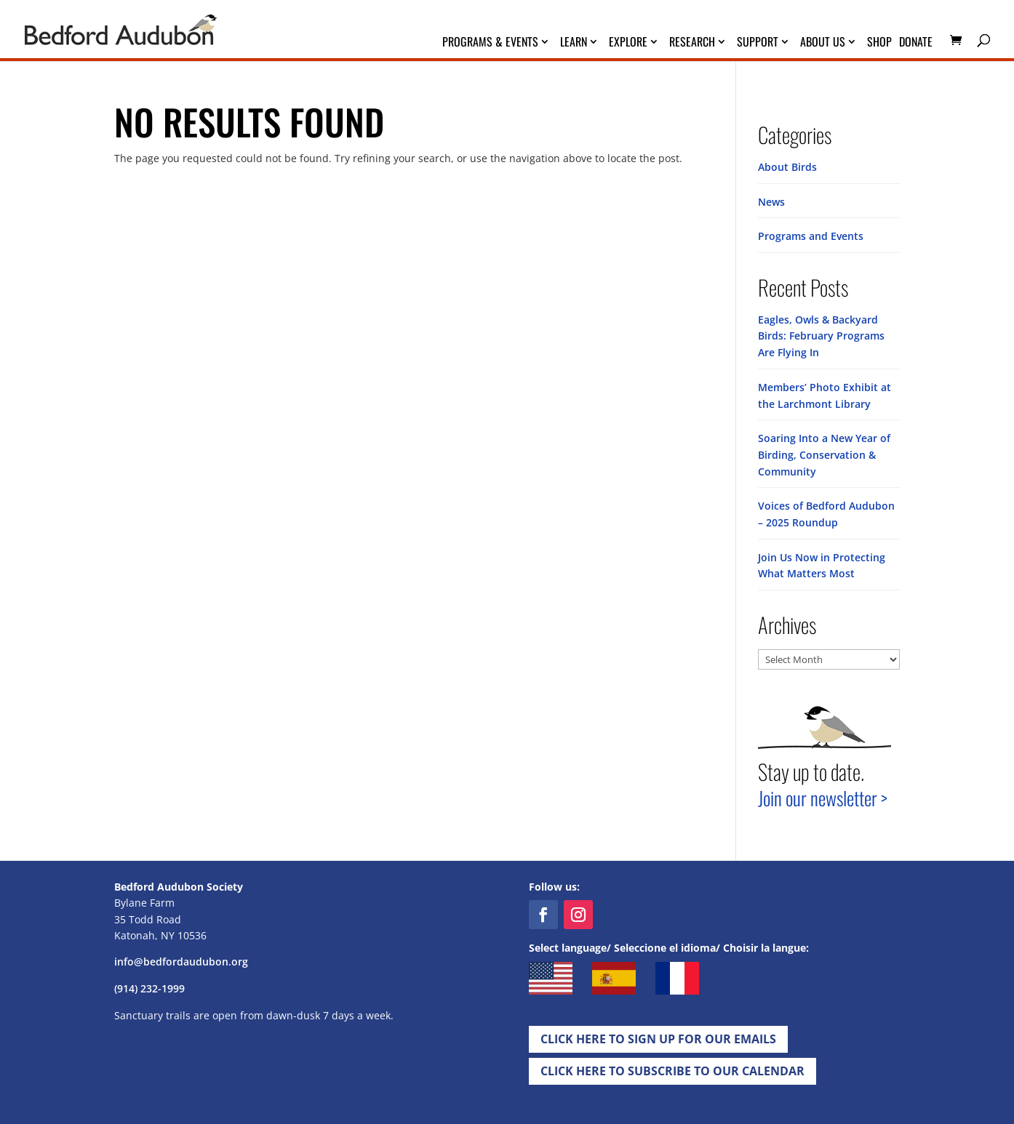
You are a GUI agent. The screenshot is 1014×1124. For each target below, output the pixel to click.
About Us (822, 43)
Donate (916, 43)
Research (692, 43)
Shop (879, 43)
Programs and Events (810, 236)
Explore (628, 43)
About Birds (787, 167)
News (771, 201)
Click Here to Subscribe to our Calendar (672, 1067)
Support (757, 43)
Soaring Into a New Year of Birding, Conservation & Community (824, 453)
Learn (573, 43)
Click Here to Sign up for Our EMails (658, 1035)
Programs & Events (490, 43)
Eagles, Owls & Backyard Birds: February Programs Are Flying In (821, 335)
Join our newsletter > (822, 794)
